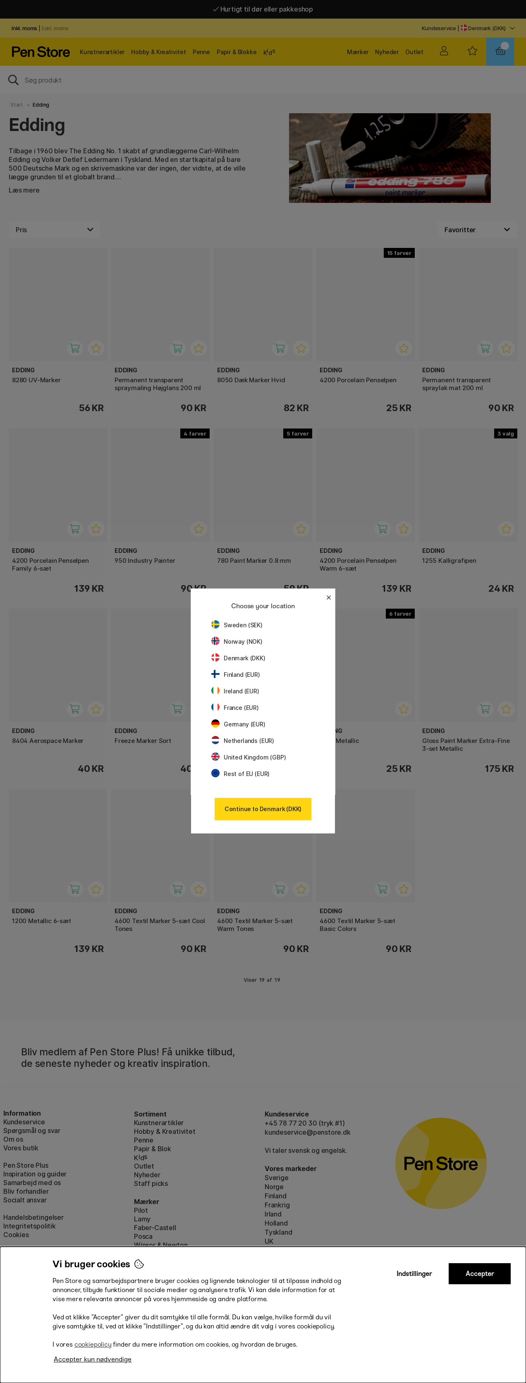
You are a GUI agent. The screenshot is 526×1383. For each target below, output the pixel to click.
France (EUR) (235, 707)
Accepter (480, 1274)
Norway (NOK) (237, 641)
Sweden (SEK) (237, 624)
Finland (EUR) (235, 674)
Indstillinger (414, 1274)
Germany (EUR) (238, 724)
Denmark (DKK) (238, 658)
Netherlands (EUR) (242, 740)
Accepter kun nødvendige (93, 1359)
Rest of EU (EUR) (240, 773)
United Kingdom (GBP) (248, 757)
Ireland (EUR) (235, 691)
